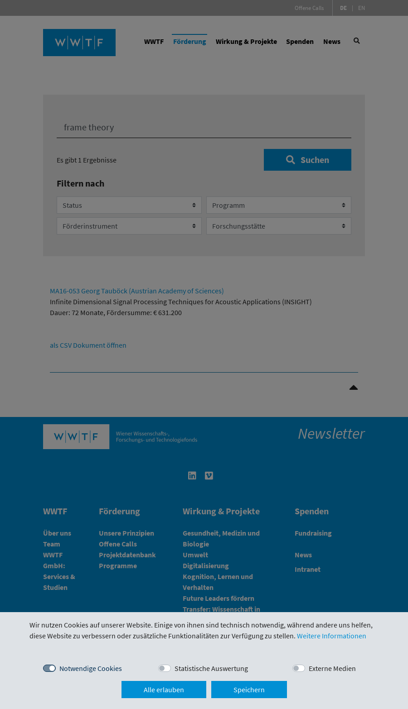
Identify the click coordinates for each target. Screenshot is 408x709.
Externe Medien (332, 668)
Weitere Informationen (331, 635)
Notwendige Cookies (90, 668)
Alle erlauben (164, 689)
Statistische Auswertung (211, 668)
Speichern (249, 689)
